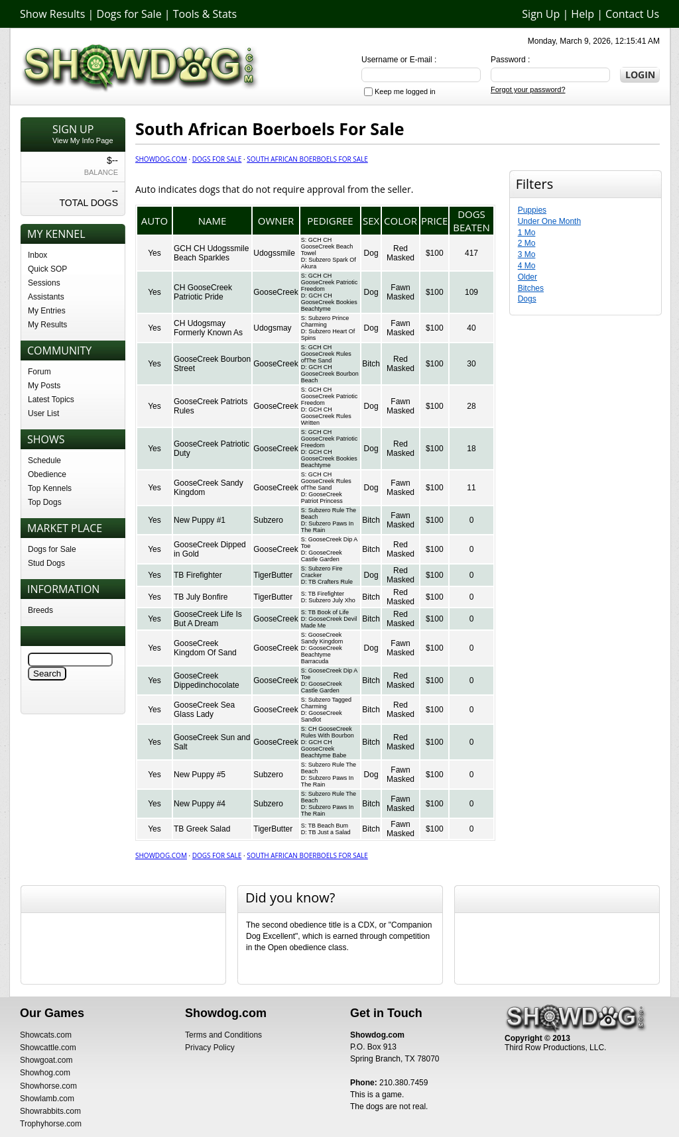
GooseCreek (275, 292)
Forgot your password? (528, 89)
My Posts (44, 385)
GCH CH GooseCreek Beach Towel (327, 246)
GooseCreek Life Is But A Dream (208, 619)
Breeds (40, 610)
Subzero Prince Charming (325, 321)
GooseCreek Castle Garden (321, 556)
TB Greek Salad (202, 829)
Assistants (46, 296)
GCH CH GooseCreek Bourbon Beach (330, 374)
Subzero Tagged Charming (326, 703)
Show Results (52, 14)
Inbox (37, 255)
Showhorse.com (48, 1086)
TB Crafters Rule (330, 581)
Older (527, 277)
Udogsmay (272, 328)
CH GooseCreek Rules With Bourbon (327, 732)
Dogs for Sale (129, 14)
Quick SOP (47, 269)
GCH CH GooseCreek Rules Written (326, 416)
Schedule (44, 460)
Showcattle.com (48, 1047)
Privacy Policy (210, 1047)
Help (582, 14)
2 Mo (527, 243)
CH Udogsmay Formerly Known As (208, 328)
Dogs (527, 298)
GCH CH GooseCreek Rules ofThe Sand (326, 354)
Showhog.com (45, 1072)
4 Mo (527, 265)
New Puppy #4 (199, 803)
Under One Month (549, 221)
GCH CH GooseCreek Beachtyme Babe (324, 749)
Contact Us (632, 14)
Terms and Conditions (223, 1035)
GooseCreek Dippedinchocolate (206, 680)
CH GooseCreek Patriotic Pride (203, 292)
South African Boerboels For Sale (307, 159)
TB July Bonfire (200, 597)
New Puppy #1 (199, 520)
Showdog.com (161, 159)
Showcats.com (46, 1035)
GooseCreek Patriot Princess (322, 497)
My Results (47, 324)
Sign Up (541, 14)
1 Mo (527, 232)
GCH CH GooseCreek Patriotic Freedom (329, 282)
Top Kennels (50, 488)
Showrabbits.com (50, 1111)
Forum (39, 371)
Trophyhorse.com (51, 1123)
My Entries (47, 310)
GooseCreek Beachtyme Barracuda (321, 655)
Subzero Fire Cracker (322, 571)
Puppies (532, 210)
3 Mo (527, 254)
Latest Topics (51, 399)
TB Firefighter (198, 575)
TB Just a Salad (329, 832)
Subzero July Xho (331, 600)
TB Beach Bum (328, 825)
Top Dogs (45, 502)
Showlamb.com (47, 1098)
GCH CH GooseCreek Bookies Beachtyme (329, 302)
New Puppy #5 (199, 774)
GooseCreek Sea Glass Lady (204, 709)
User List (43, 413)
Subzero (268, 520)
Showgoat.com (46, 1060)
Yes (154, 253)
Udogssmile (274, 253)
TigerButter (272, 575)
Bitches (531, 288)
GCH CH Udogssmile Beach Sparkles (211, 253)
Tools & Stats (205, 14)
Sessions (44, 283)
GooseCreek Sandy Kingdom (322, 638)
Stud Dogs (46, 563)
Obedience (47, 474)
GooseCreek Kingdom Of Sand (205, 648)
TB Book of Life (328, 612)
